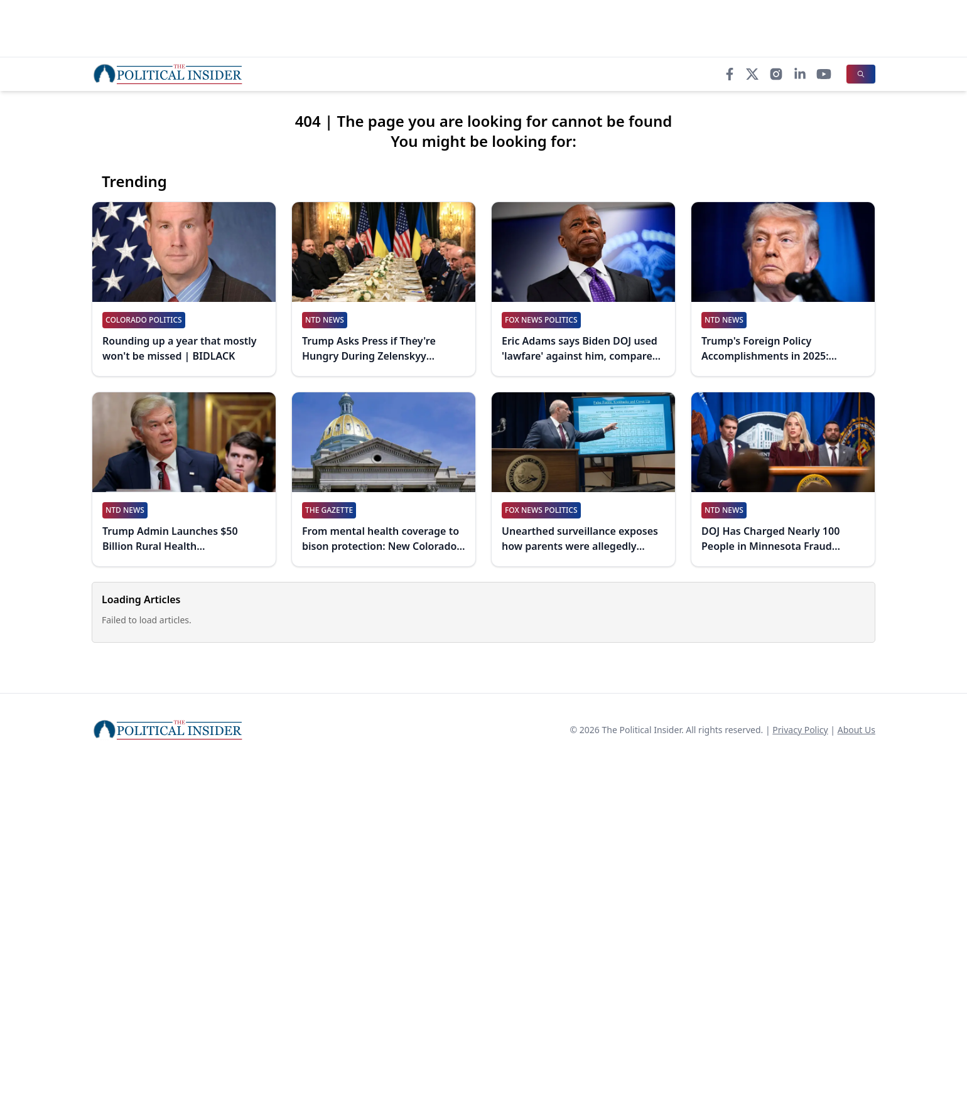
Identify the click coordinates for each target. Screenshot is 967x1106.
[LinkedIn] (800, 74)
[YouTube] (823, 74)
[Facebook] (729, 74)
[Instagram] (776, 74)
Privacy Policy (800, 730)
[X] (752, 74)
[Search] (860, 74)
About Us (856, 730)
